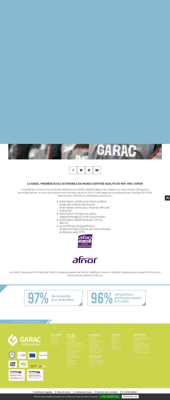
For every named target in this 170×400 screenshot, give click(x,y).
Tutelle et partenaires (115, 340)
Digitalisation (72, 360)
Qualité (114, 345)
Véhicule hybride (73, 351)
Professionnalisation (141, 345)
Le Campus (94, 335)
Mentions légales (43, 392)
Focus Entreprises (96, 360)
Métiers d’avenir (71, 336)
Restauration (94, 345)
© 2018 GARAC (129, 392)
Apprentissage (139, 343)
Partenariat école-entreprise (140, 349)
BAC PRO (55, 337)
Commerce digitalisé (75, 343)
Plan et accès (94, 352)
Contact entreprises (141, 352)
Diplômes (56, 335)
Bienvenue (93, 337)
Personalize (130, 397)
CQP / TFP (55, 345)
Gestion (70, 349)
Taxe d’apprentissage (141, 347)
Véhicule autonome (74, 356)
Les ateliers (93, 339)
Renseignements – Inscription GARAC (96, 349)
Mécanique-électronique (76, 345)
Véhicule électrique (74, 347)
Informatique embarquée (72, 354)
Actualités (95, 356)
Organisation (116, 343)
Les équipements (95, 341)
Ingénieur (55, 343)
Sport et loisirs (94, 347)
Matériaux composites (71, 363)
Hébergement (94, 343)
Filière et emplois (140, 337)
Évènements (94, 358)
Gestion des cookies (107, 392)
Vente (69, 358)
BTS (52, 339)
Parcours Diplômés (96, 362)
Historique (115, 337)
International (116, 348)
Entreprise (139, 335)
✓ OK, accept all (109, 397)
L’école (115, 335)
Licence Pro (55, 341)
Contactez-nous (83, 392)
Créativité (71, 339)
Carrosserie (71, 341)
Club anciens (116, 347)
